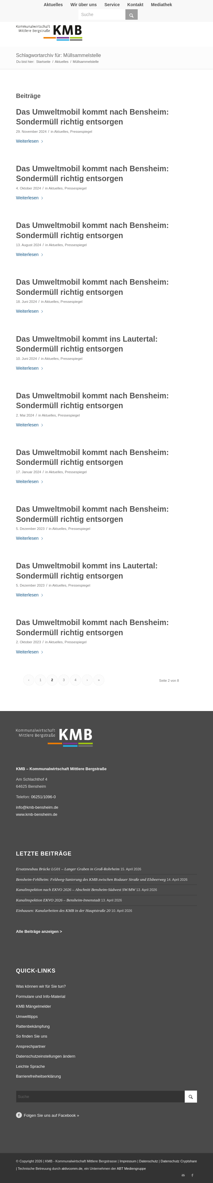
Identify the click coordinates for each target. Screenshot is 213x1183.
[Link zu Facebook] (192, 1175)
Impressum (128, 1161)
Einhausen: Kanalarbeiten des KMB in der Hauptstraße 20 (63, 910)
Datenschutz (148, 1161)
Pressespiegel (81, 131)
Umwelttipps (27, 1016)
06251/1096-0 (43, 797)
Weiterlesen (30, 141)
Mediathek (161, 4)
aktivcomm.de (71, 1168)
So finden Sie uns (31, 1036)
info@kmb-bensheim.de (37, 807)
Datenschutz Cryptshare (179, 1161)
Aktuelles (53, 4)
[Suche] (108, 14)
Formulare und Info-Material (40, 996)
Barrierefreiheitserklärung (38, 1076)
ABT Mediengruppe (131, 1168)
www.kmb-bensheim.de (36, 814)
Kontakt (135, 4)
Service (112, 4)
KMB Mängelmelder (33, 1006)
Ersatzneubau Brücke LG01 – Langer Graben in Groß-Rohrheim (68, 869)
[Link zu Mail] (183, 1175)
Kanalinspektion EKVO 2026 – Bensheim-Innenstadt (58, 900)
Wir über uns (83, 4)
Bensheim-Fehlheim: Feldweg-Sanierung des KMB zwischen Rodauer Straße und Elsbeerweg (91, 879)
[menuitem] (53, 4)
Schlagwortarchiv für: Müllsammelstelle (58, 55)
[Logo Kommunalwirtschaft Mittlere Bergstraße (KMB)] (88, 36)
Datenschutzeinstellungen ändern (45, 1056)
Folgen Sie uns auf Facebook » (51, 1115)
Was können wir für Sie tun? (41, 986)
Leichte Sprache (30, 1066)
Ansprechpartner (30, 1046)
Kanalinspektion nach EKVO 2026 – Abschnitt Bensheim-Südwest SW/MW (75, 889)
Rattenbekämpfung (33, 1026)
